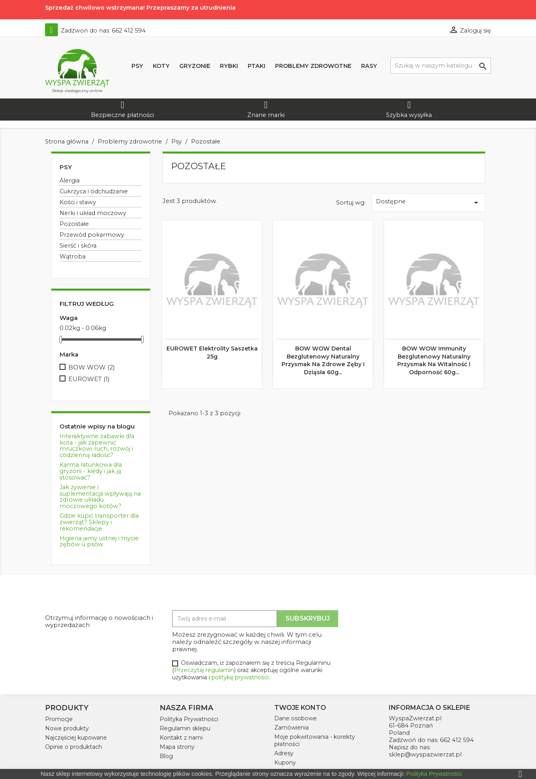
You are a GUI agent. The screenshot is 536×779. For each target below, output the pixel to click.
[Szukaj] (440, 65)
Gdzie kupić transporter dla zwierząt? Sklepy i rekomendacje (99, 522)
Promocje (59, 719)
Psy (137, 66)
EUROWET (89, 379)
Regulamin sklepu (185, 728)
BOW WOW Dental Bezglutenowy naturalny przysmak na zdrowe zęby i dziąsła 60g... (323, 360)
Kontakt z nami (181, 737)
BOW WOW (91, 367)
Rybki (229, 66)
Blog (166, 756)
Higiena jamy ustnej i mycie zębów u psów (99, 541)
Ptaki (256, 66)
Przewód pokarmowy (92, 234)
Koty (161, 66)
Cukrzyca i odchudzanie (94, 191)
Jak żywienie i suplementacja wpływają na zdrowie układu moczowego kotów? (100, 497)
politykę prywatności (240, 677)
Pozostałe (74, 224)
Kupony (285, 762)
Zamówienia (291, 727)
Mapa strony (177, 746)
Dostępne (428, 202)
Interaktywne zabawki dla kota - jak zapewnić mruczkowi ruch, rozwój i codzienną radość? (97, 446)
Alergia (70, 180)
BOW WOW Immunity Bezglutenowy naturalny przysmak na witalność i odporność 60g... (433, 360)
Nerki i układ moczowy (93, 213)
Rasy (369, 66)
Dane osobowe (295, 718)
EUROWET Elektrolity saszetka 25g (212, 352)
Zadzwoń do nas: (95, 30)
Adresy (284, 753)
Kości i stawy (78, 202)
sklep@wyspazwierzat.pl (425, 754)
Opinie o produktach (73, 746)
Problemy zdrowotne (313, 66)
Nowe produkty (67, 728)
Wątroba (73, 256)
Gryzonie (194, 66)
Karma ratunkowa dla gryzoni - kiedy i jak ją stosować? (91, 471)
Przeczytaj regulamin (204, 670)
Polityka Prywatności (189, 719)
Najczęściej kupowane (76, 737)
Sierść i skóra (78, 245)
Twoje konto (300, 707)
